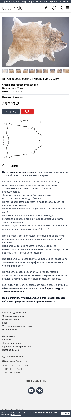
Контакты (7, 339)
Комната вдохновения (14, 312)
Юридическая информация (16, 346)
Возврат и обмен (11, 350)
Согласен (65, 414)
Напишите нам (10, 329)
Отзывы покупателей (13, 316)
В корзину (11, 111)
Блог (4, 322)
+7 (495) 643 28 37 (14, 356)
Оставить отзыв (10, 319)
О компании (8, 336)
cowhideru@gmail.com (16, 361)
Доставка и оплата (12, 343)
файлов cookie (15, 415)
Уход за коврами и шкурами (17, 326)
